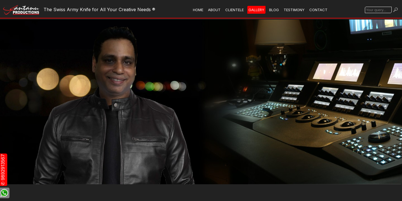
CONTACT (318, 10)
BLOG (274, 10)
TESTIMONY (294, 10)
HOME (198, 10)
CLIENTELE (234, 10)
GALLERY (256, 10)
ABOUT (214, 10)
